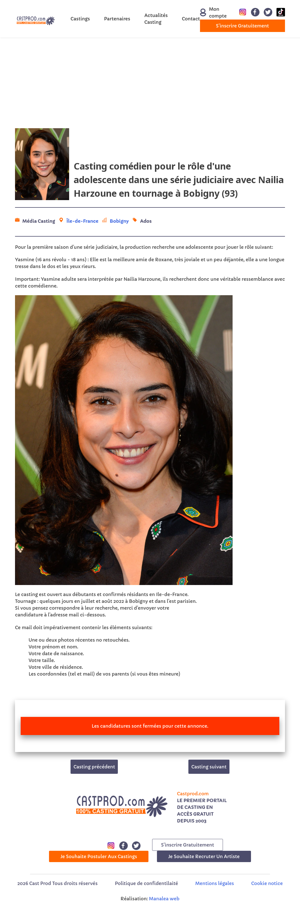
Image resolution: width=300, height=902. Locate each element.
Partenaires (117, 19)
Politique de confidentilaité (146, 883)
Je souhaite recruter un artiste (204, 856)
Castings (80, 19)
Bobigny (119, 221)
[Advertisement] (150, 83)
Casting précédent (94, 767)
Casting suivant (208, 767)
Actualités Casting (156, 18)
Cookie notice (267, 883)
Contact (191, 19)
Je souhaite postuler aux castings (98, 856)
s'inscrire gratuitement (242, 26)
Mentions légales (214, 883)
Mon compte (210, 12)
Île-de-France (82, 221)
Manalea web (164, 898)
